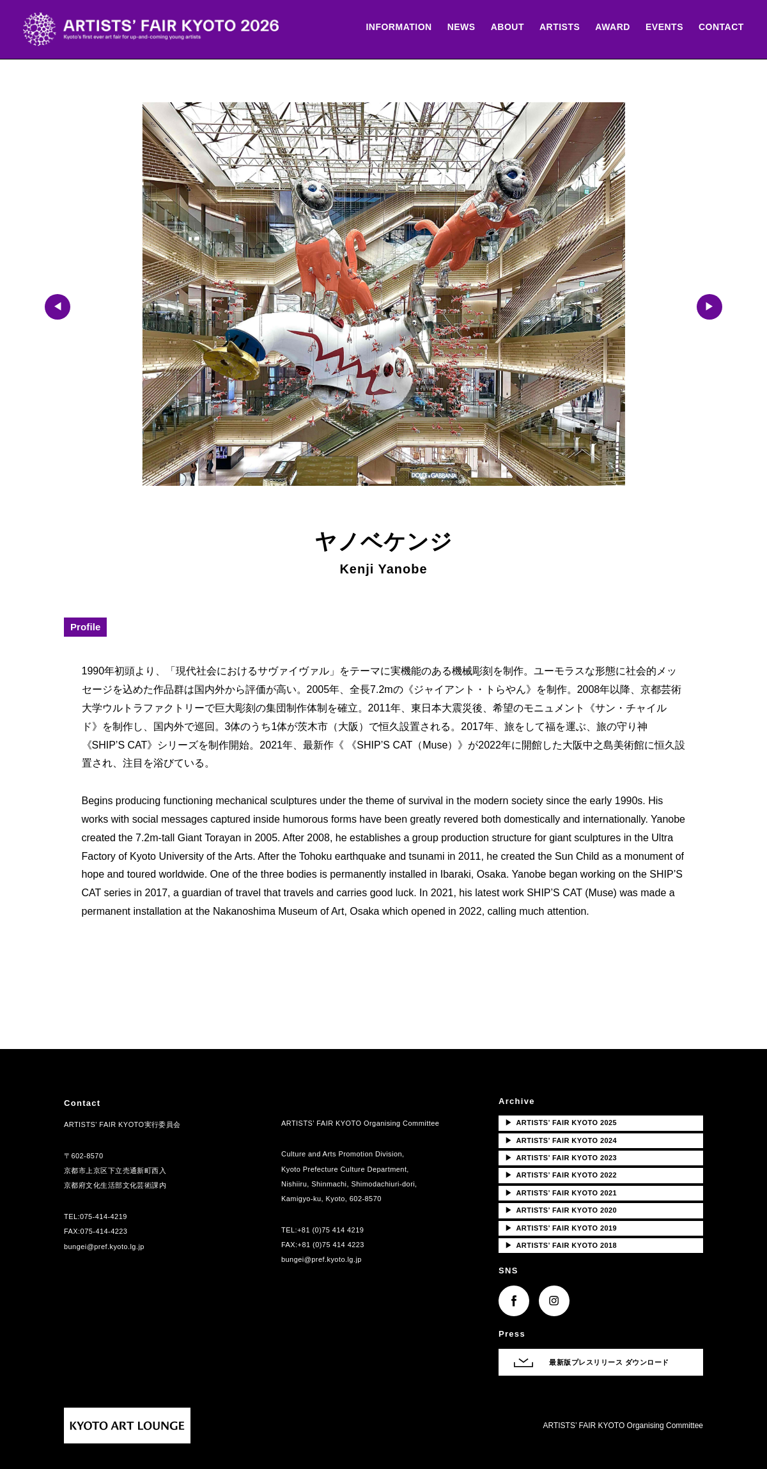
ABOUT (505, 27)
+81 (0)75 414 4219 (330, 1230)
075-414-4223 (104, 1231)
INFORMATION (397, 27)
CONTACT (718, 27)
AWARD (610, 27)
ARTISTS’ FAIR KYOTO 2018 (561, 1245)
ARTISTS (557, 27)
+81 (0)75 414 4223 (331, 1244)
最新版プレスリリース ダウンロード (609, 1362)
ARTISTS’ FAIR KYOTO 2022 (561, 1175)
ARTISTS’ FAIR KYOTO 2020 (561, 1210)
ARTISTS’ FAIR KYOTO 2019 (561, 1228)
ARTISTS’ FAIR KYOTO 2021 (561, 1193)
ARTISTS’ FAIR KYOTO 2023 (561, 1158)
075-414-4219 (103, 1216)
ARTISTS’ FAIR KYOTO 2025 (561, 1122)
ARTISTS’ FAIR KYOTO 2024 (561, 1140)
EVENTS (662, 27)
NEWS (459, 27)
